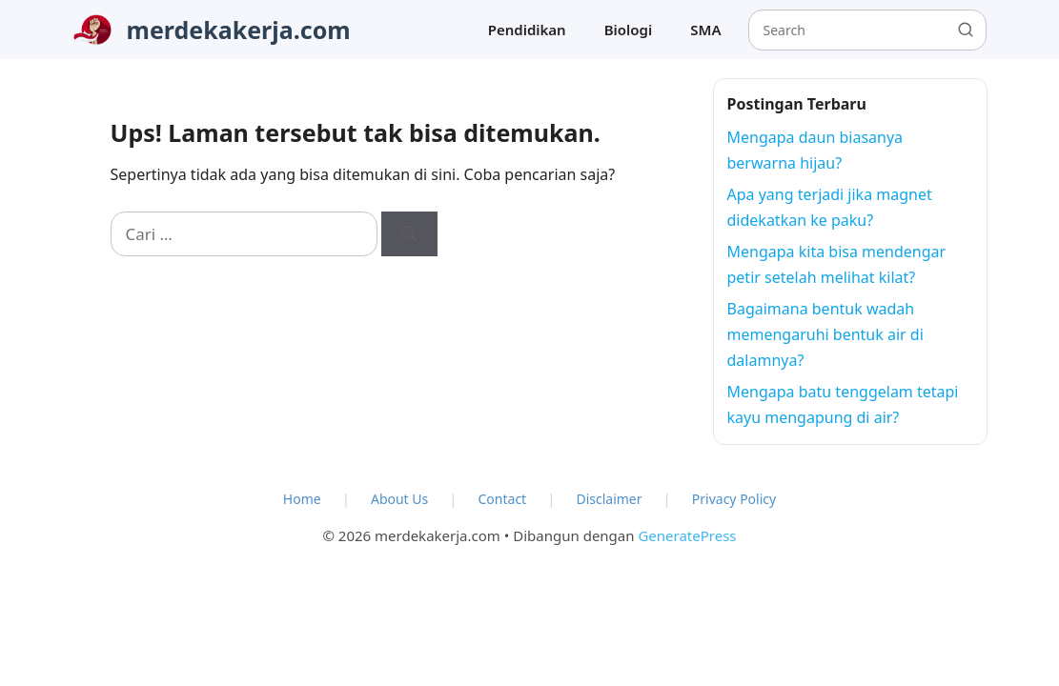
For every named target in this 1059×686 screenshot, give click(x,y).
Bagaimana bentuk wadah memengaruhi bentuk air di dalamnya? (825, 334)
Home (302, 499)
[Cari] (409, 234)
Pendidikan (527, 29)
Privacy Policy (734, 499)
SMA (705, 29)
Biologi (628, 29)
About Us (399, 499)
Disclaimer (609, 499)
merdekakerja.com (239, 29)
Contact (503, 499)
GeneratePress (687, 535)
